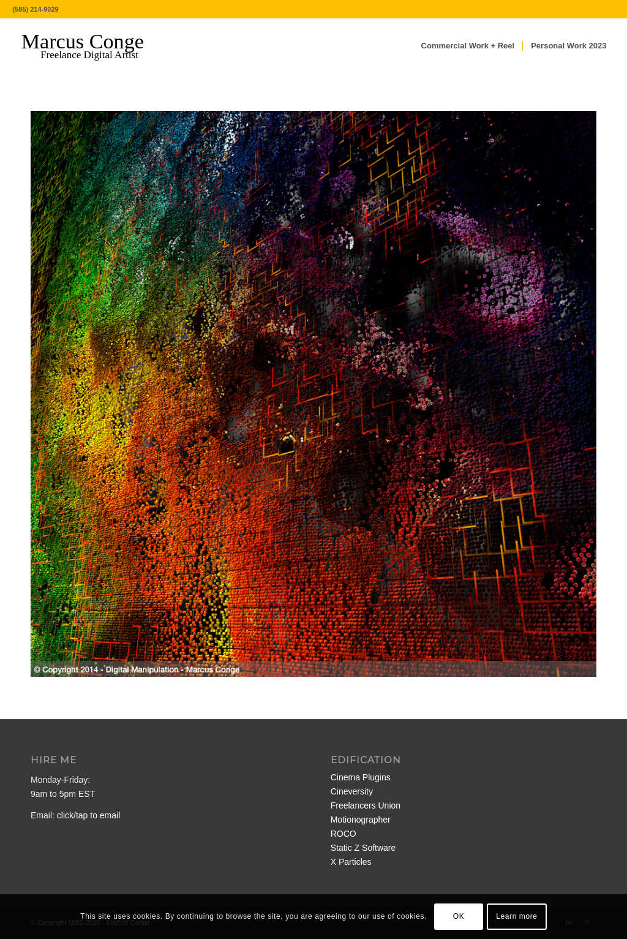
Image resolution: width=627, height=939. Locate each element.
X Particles (351, 862)
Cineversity (352, 791)
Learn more (516, 916)
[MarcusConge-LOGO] (91, 46)
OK (459, 916)
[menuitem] (468, 46)
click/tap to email (88, 815)
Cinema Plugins (361, 777)
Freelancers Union (365, 805)
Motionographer (361, 819)
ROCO (343, 834)
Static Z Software (363, 848)
